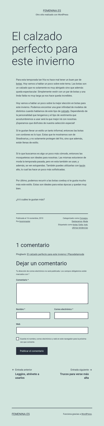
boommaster (24, 221)
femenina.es (52, 10)
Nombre (20, 309)
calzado (65, 111)
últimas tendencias (80, 228)
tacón (82, 165)
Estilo (80, 225)
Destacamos (77, 221)
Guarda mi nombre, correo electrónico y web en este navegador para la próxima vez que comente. (53, 340)
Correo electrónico (63, 309)
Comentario (22, 280)
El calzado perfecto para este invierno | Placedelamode (55, 254)
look (86, 225)
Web (18, 324)
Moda (85, 221)
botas (19, 83)
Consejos (84, 218)
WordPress (86, 414)
